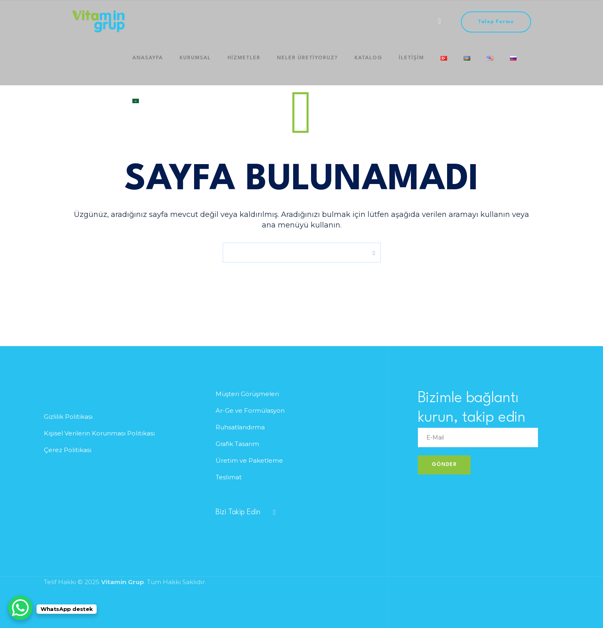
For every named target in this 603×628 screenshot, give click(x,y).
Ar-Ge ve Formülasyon (250, 410)
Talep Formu (496, 21)
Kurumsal (187, 64)
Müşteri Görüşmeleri (247, 394)
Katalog (344, 64)
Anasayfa (145, 64)
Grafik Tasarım (237, 444)
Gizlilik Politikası (68, 416)
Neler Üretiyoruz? (288, 64)
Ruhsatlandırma (240, 427)
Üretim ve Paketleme (249, 460)
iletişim (382, 64)
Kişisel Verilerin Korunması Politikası (99, 433)
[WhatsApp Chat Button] (20, 608)
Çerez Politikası (67, 450)
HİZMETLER (230, 64)
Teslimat (229, 477)
